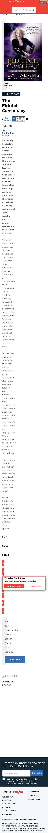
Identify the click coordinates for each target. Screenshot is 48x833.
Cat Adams (7, 119)
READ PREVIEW (8, 85)
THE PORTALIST (7, 814)
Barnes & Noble (3, 573)
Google (3, 603)
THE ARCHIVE (6, 800)
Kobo (3, 611)
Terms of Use (33, 796)
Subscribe (43, 2)
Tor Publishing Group (8, 133)
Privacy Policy (34, 799)
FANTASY (15, 94)
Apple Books (3, 593)
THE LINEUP (6, 807)
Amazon (3, 563)
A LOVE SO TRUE (7, 797)
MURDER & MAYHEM (9, 811)
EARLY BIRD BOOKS (9, 804)
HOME (5, 94)
